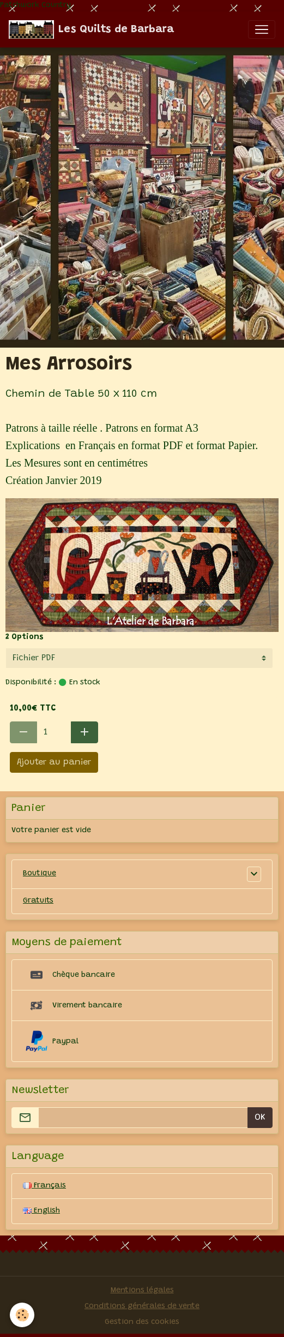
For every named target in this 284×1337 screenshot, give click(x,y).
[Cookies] (22, 1315)
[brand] (91, 29)
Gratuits (38, 901)
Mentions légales (142, 1290)
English (41, 1211)
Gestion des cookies (142, 1322)
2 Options (24, 637)
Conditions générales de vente (142, 1306)
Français (44, 1186)
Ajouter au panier (54, 762)
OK (260, 1117)
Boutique (39, 874)
